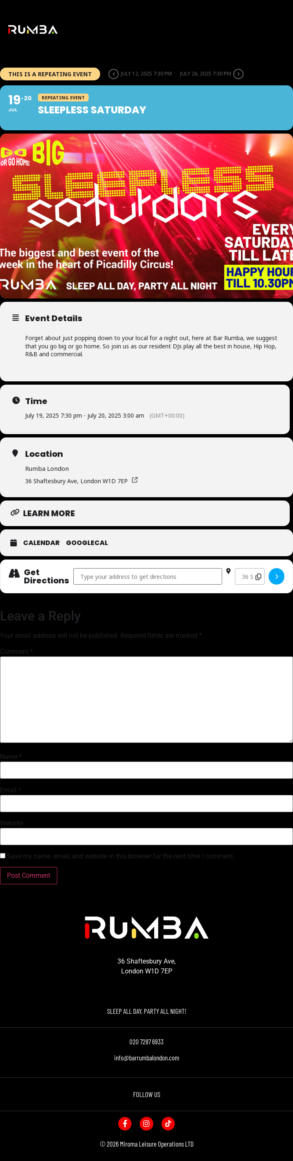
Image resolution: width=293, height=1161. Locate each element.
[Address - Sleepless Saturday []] (147, 576)
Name (11, 757)
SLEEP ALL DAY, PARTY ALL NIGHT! (146, 1011)
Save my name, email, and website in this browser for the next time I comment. (120, 856)
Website (11, 823)
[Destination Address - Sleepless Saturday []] (250, 576)
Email (10, 790)
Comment (16, 652)
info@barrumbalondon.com (146, 1057)
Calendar (41, 543)
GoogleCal (87, 543)
